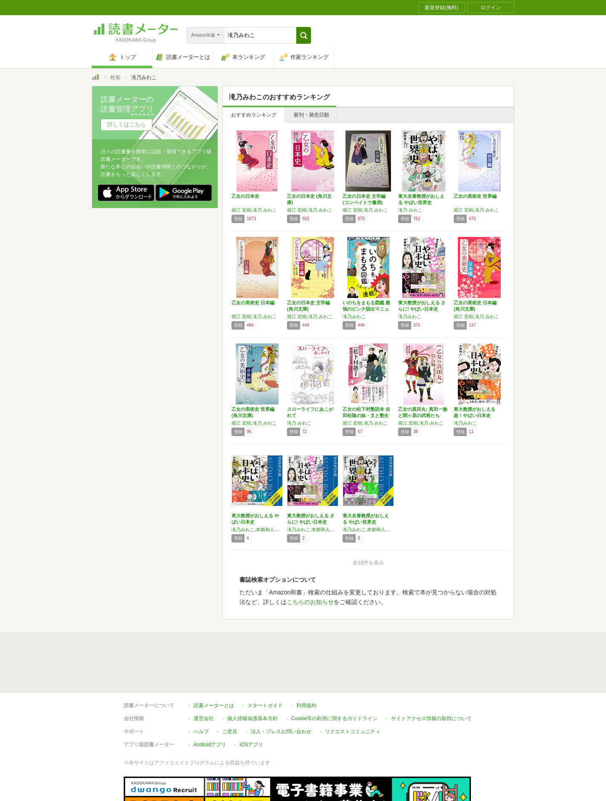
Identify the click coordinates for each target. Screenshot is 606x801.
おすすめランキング (253, 115)
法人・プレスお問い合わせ (281, 731)
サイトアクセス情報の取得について (431, 718)
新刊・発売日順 (311, 115)
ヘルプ (201, 731)
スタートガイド (265, 705)
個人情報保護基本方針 (252, 718)
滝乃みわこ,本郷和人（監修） (257, 529)
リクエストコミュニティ (352, 731)
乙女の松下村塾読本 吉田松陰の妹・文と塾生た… (366, 415)
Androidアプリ (210, 744)
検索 (115, 77)
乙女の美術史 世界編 (475, 196)
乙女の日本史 (245, 196)
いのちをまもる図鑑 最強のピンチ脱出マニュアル (366, 309)
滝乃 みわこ (410, 210)
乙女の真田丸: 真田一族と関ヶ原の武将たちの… (422, 415)
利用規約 (306, 705)
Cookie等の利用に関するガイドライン (334, 718)
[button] (303, 35)
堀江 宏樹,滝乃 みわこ (254, 210)
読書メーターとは (214, 705)
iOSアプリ (251, 744)
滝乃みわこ (354, 316)
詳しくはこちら (126, 124)
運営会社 (204, 718)
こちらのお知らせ (310, 602)
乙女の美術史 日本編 (252, 302)
